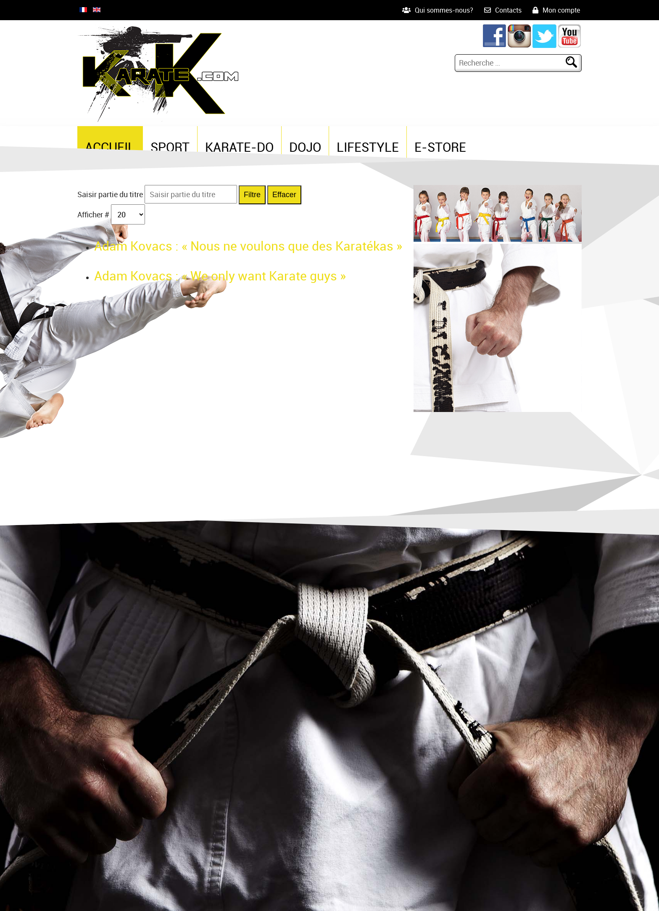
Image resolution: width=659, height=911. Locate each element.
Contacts (508, 10)
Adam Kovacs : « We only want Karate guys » (220, 275)
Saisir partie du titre (111, 194)
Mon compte (561, 10)
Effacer (284, 194)
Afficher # (94, 214)
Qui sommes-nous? (444, 10)
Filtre (252, 194)
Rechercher (575, 62)
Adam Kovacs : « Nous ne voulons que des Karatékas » (248, 245)
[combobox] (511, 62)
